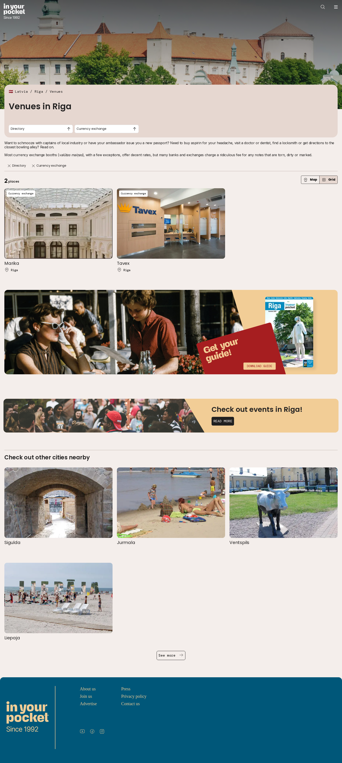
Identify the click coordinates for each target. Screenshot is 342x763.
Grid (328, 179)
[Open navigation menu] (336, 7)
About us (88, 688)
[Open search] (322, 6)
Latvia (21, 91)
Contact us (130, 703)
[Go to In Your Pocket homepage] (14, 11)
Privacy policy (134, 696)
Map (310, 179)
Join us (86, 696)
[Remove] (9, 166)
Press (125, 688)
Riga (38, 91)
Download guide (259, 366)
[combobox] (41, 129)
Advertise (88, 703)
